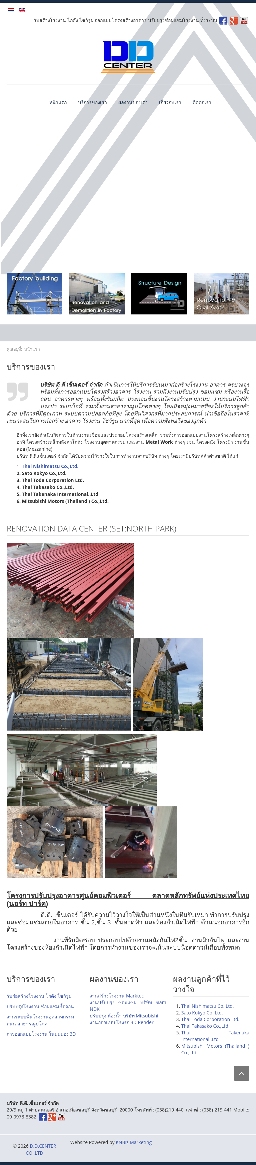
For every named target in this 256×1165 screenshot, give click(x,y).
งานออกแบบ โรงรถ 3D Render (121, 1022)
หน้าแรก (58, 102)
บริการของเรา (92, 102)
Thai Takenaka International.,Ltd (215, 1035)
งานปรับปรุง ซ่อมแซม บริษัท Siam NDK (128, 1005)
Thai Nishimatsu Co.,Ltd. (207, 1006)
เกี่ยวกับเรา (170, 102)
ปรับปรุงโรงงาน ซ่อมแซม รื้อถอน (40, 1006)
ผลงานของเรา (133, 102)
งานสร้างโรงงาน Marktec (117, 995)
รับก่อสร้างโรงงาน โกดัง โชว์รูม (39, 996)
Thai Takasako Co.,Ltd (204, 1026)
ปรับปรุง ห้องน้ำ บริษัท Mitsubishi (124, 1015)
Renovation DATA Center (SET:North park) (91, 528)
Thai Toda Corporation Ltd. (210, 1019)
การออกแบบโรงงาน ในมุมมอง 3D (41, 1034)
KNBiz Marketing (134, 1142)
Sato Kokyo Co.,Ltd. (202, 1012)
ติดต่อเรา (202, 102)
